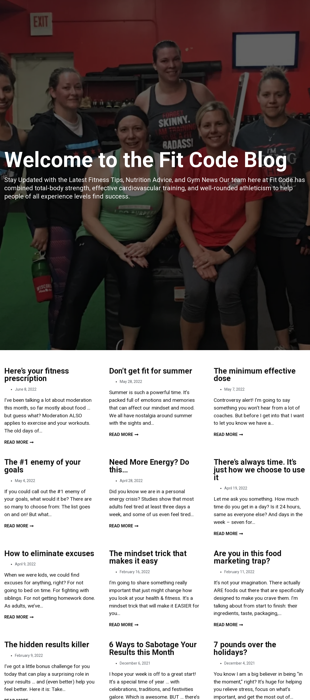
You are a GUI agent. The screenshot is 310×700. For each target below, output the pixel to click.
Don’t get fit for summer (150, 370)
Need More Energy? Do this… (149, 466)
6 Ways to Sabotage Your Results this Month (153, 648)
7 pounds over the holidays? (245, 648)
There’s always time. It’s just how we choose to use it (259, 470)
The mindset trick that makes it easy (148, 557)
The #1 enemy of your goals (42, 466)
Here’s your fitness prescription (36, 374)
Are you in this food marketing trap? (248, 557)
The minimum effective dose (255, 374)
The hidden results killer (46, 644)
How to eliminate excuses (49, 553)
